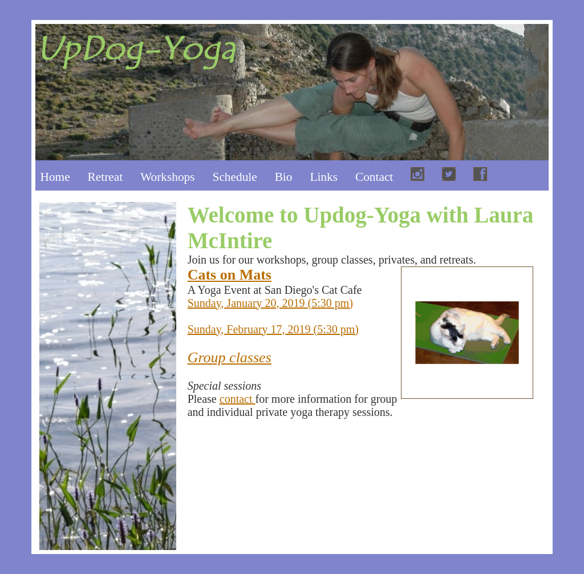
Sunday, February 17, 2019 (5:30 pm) (273, 329)
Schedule (235, 177)
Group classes (229, 357)
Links (324, 177)
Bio (284, 177)
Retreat (105, 177)
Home (55, 177)
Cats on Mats (229, 274)
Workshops (167, 177)
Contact (374, 177)
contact (238, 399)
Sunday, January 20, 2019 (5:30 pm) (270, 303)
